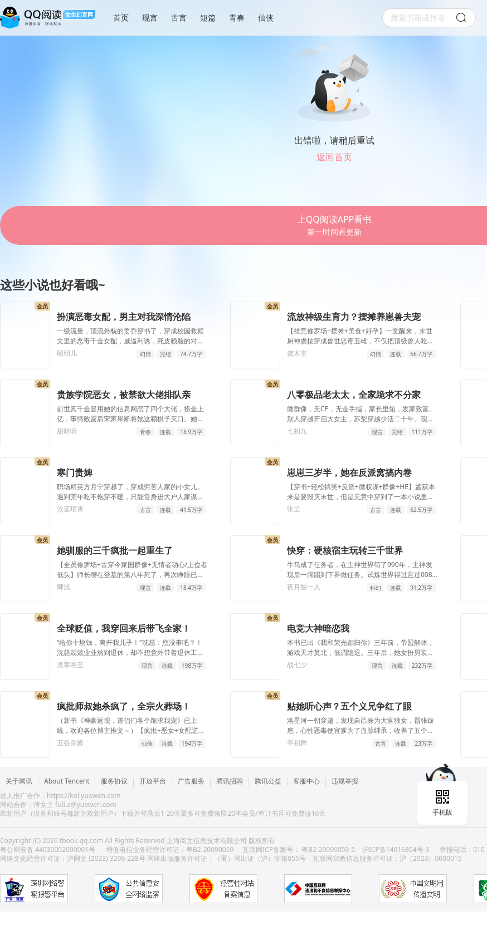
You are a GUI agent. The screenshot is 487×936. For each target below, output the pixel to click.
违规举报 (345, 782)
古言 (179, 18)
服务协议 (114, 782)
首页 (121, 18)
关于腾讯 (19, 782)
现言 (150, 18)
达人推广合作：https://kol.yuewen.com (60, 795)
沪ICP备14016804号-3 (396, 849)
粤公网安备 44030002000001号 (48, 849)
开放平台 (152, 782)
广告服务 (191, 782)
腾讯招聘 (229, 782)
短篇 (208, 18)
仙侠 (266, 18)
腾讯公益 (268, 782)
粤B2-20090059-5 (328, 849)
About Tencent (66, 782)
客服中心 (306, 782)
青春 (237, 18)
